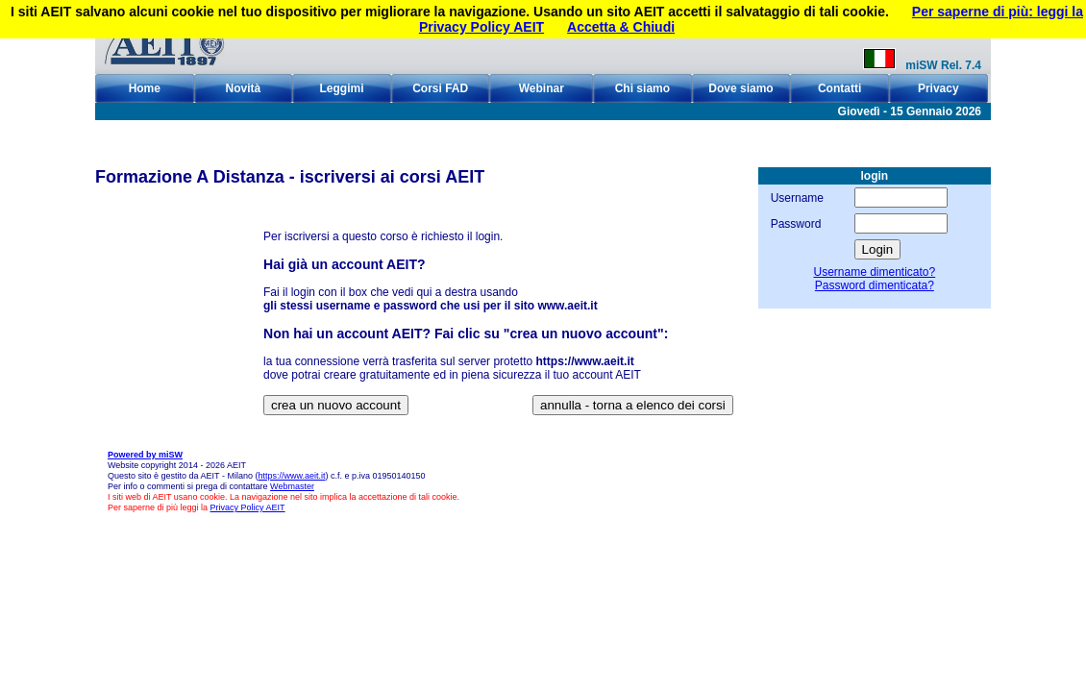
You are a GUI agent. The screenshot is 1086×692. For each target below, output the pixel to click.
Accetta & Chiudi (621, 27)
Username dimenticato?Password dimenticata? (874, 278)
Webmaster (292, 486)
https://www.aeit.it (291, 476)
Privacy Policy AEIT (247, 507)
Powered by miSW (145, 454)
